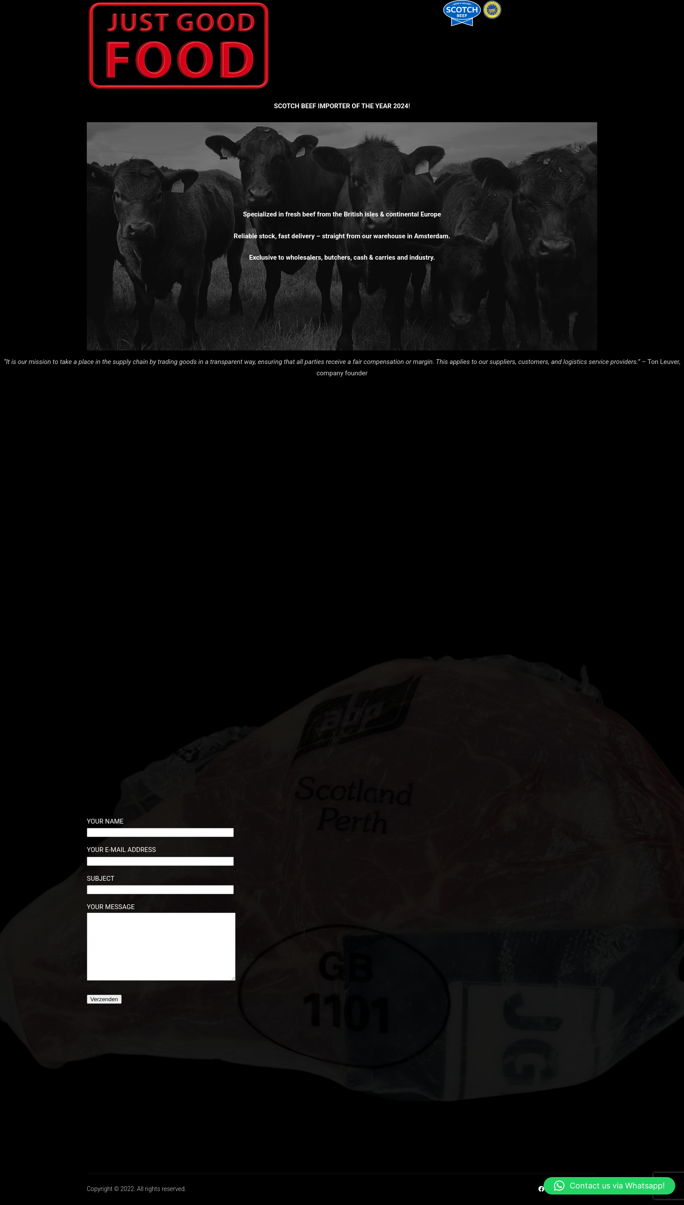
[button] (609, 1186)
